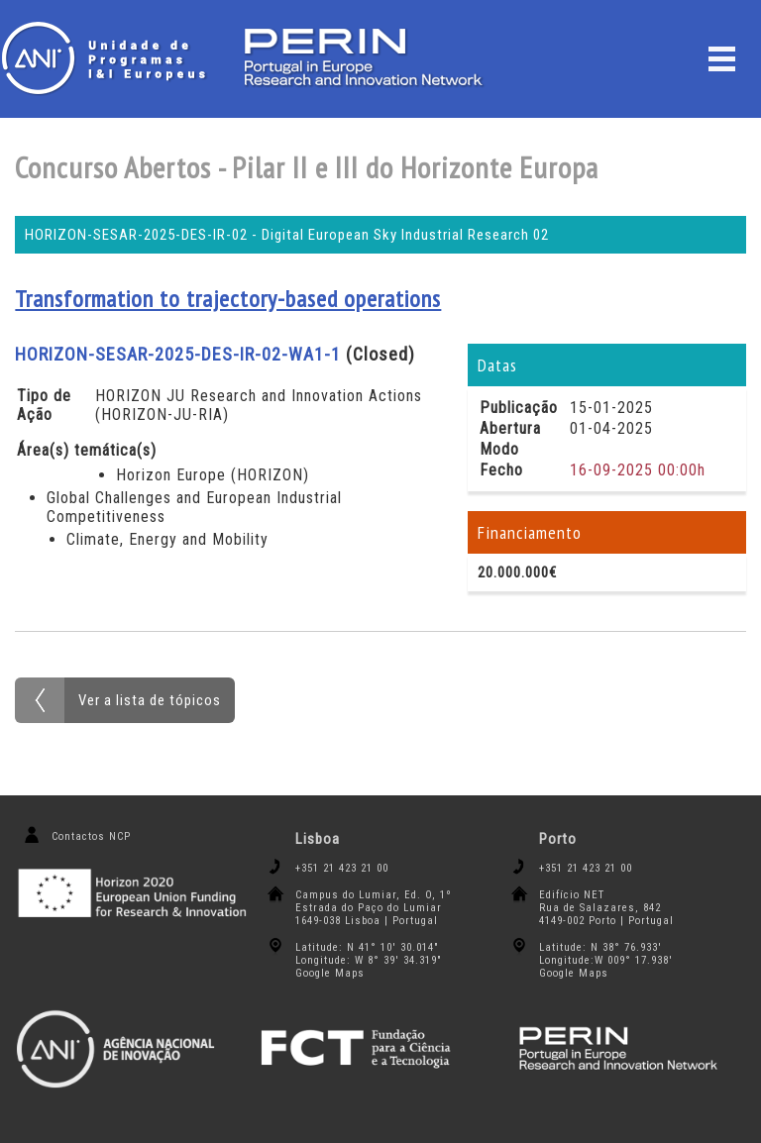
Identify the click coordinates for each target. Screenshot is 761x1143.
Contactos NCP (91, 836)
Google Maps (330, 973)
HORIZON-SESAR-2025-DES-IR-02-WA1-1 (178, 354)
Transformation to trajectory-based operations (228, 298)
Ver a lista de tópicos (149, 700)
